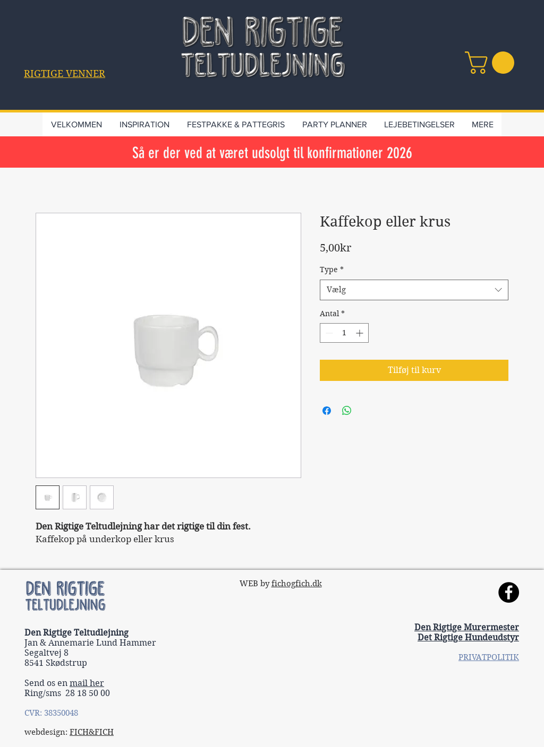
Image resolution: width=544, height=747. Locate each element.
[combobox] (414, 290)
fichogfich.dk (296, 583)
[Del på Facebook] (326, 410)
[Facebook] (508, 592)
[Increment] (360, 333)
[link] (492, 62)
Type (332, 269)
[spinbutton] (344, 333)
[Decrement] (328, 333)
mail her (87, 683)
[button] (64, 73)
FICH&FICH (92, 732)
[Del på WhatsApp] (347, 410)
